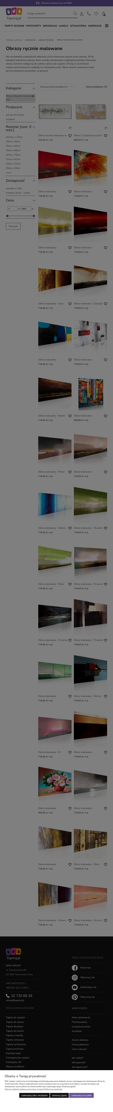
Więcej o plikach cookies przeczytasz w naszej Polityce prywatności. (34, 1089)
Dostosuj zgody (59, 1095)
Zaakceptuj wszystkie (81, 1095)
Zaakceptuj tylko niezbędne (34, 1095)
